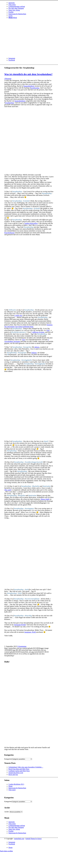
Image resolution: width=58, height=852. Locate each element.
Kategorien (8, 759)
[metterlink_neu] (19, 55)
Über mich (12, 790)
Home (10, 786)
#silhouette (12, 310)
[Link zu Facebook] (11, 60)
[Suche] (10, 16)
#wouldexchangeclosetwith (34, 462)
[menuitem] (31, 3)
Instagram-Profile (20, 625)
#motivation (47, 486)
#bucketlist (35, 486)
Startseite (11, 822)
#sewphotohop (17, 191)
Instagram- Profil (30, 632)
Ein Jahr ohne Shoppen (16, 827)
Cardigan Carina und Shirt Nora (19, 771)
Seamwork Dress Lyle (15, 773)
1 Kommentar (21, 646)
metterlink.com (19, 839)
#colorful (26, 201)
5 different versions (38, 332)
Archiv (6, 812)
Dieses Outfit (45, 499)
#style (27, 589)
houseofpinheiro (29, 86)
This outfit (7, 490)
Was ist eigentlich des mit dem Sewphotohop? (28, 74)
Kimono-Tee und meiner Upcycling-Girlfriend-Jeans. (28, 325)
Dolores (34, 352)
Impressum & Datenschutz (17, 788)
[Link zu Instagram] (11, 58)
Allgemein (7, 78)
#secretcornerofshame (32, 599)
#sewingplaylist (27, 360)
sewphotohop (35, 88)
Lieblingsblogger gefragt (16, 825)
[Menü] (12, 17)
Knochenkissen (9, 233)
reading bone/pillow (31, 223)
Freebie (10, 831)
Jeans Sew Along (14, 829)
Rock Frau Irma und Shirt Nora (18, 769)
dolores (37, 347)
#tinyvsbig (28, 615)
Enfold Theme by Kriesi (34, 839)
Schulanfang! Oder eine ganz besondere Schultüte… (25, 767)
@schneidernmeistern (18, 332)
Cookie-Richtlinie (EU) (16, 784)
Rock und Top (13, 774)
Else (48, 330)
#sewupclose (27, 347)
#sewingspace (29, 508)
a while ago (18, 315)
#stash (46, 441)
